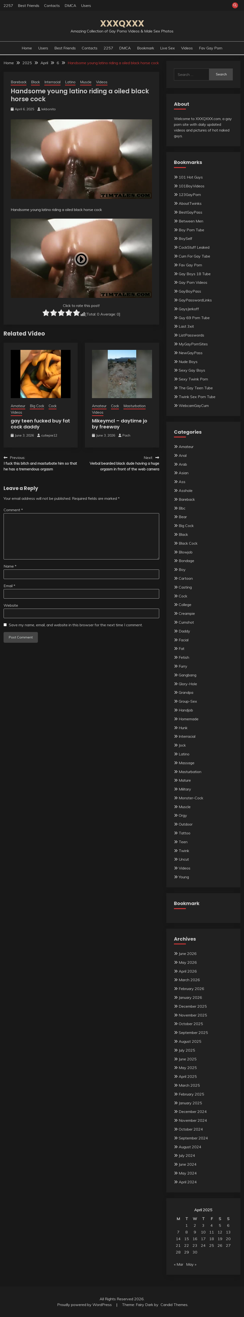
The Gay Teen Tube (196, 387)
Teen (183, 841)
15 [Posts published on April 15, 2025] (186, 1238)
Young (184, 876)
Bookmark (145, 48)
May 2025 (188, 1067)
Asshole (186, 490)
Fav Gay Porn (210, 48)
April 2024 (188, 1182)
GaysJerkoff (189, 308)
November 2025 (193, 1015)
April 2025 (188, 1076)
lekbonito (48, 109)
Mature (185, 780)
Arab (183, 464)
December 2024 (193, 1111)
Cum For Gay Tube (194, 256)
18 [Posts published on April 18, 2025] (211, 1238)
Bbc (182, 508)
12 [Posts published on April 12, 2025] (220, 1232)
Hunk (183, 727)
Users (86, 5)
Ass (182, 481)
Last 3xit (186, 326)
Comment (13, 509)
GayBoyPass (190, 291)
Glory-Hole (188, 683)
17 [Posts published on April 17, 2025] (203, 1238)
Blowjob (186, 552)
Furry (183, 666)
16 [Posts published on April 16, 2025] (195, 1238)
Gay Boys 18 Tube (195, 273)
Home (27, 48)
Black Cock (188, 543)
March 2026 (189, 979)
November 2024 (193, 1120)
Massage (186, 762)
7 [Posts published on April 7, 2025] (178, 1232)
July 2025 (187, 1050)
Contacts (52, 5)
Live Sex (167, 48)
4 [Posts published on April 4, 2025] (211, 1225)
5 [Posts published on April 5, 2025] (220, 1225)
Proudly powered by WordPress (85, 1304)
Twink (184, 850)
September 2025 (193, 1032)
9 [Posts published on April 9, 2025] (195, 1232)
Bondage (186, 560)
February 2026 (191, 988)
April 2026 (188, 971)
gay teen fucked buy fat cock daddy (40, 423)
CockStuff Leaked (194, 247)
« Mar (178, 1264)
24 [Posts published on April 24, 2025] (203, 1245)
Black (35, 82)
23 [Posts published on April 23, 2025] (195, 1245)
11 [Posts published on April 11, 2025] (211, 1232)
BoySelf (185, 238)
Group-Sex (188, 701)
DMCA (70, 5)
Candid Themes (174, 1304)
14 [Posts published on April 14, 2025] (178, 1238)
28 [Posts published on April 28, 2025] (178, 1252)
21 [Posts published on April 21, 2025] (178, 1245)
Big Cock (37, 406)
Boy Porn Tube (191, 229)
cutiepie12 (49, 435)
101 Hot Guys (191, 177)
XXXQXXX (122, 23)
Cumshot (186, 622)
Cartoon (186, 578)
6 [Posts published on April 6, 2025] (228, 1225)
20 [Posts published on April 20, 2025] (228, 1238)
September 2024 (193, 1138)
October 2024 (191, 1129)
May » (191, 1264)
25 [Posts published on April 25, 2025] (211, 1245)
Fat (181, 648)
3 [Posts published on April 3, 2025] (203, 1225)
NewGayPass (191, 352)
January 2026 (190, 997)
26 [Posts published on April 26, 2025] (220, 1245)
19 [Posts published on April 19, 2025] (220, 1238)
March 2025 (189, 1085)
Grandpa (186, 692)
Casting (185, 587)
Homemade (188, 718)
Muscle (86, 82)
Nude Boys (188, 361)
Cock (52, 406)
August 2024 (190, 1146)
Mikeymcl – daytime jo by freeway (119, 423)
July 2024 (187, 1155)
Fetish (184, 657)
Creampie (187, 613)
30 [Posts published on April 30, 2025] (195, 1252)
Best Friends (28, 5)
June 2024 (188, 1164)
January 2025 (190, 1103)
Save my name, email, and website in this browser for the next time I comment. (76, 624)
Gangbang (187, 675)
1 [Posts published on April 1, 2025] (186, 1225)
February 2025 (191, 1094)
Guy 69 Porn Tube (194, 317)
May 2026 (188, 962)
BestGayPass (190, 212)
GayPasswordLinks (195, 300)
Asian (183, 472)
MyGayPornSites (193, 344)
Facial (183, 639)
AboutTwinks (190, 203)
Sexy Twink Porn (193, 379)
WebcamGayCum (194, 405)
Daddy (184, 631)
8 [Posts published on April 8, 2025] (186, 1232)
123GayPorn (190, 194)
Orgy (183, 815)
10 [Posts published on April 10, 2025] (203, 1232)
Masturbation (134, 406)
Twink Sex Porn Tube (197, 396)
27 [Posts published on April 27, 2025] (228, 1245)
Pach (126, 435)
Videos (187, 48)
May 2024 (188, 1173)
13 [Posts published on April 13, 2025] (228, 1232)
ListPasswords (191, 335)
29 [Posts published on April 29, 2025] (186, 1252)
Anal (183, 455)
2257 (8, 5)
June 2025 (188, 1059)
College (185, 604)
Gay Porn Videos (193, 282)
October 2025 (191, 1023)
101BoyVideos (191, 186)
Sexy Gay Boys (192, 370)
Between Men (191, 221)
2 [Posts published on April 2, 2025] (195, 1225)
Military (185, 789)
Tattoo (184, 833)
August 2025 (190, 1041)
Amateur (18, 406)
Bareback (18, 82)
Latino (70, 82)
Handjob (186, 710)
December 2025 (193, 1006)
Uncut (184, 859)
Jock (182, 745)
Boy (182, 569)
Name (10, 566)
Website (11, 605)
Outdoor (186, 824)
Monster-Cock (191, 797)
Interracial (52, 82)
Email (9, 585)
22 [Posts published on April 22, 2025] (186, 1245)
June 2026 (188, 953)
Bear (183, 516)
